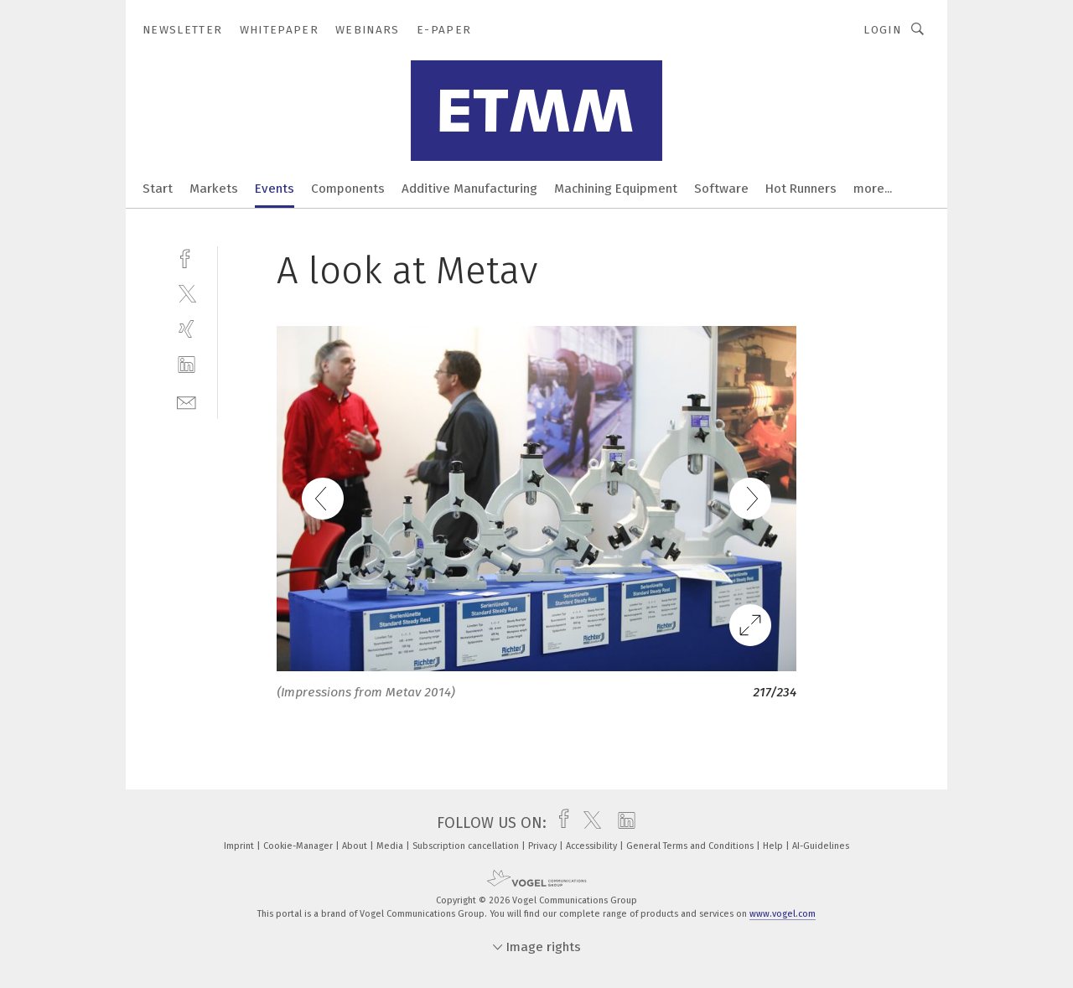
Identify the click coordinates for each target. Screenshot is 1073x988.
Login (882, 30)
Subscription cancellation (466, 846)
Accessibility (592, 846)
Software (721, 188)
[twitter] (186, 292)
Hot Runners (801, 188)
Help (774, 846)
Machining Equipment (615, 188)
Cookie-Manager (299, 846)
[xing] (186, 328)
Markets (213, 188)
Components (348, 188)
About (356, 846)
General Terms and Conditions (691, 846)
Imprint (240, 846)
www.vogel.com (782, 913)
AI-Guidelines (820, 846)
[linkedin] (186, 364)
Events (274, 188)
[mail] (186, 401)
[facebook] (186, 256)
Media (391, 846)
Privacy (543, 846)
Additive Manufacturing (469, 188)
